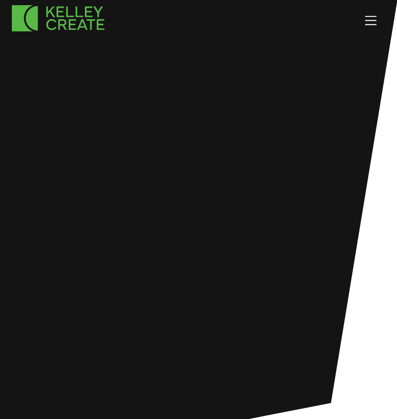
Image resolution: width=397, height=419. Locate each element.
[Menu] (370, 20)
